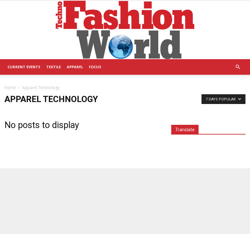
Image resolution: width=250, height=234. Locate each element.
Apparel (75, 66)
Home (10, 87)
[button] (237, 67)
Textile (53, 66)
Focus (95, 66)
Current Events (23, 66)
